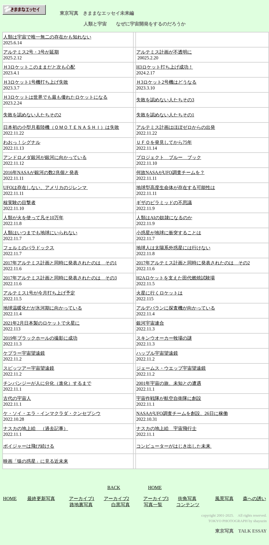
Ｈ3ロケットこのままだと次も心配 (39, 67)
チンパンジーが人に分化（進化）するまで (47, 383)
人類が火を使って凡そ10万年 (33, 217)
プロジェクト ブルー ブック (168, 157)
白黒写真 (120, 504)
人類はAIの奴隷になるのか (164, 217)
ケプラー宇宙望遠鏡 (24, 353)
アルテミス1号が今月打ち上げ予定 (39, 292)
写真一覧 (153, 504)
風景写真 (224, 498)
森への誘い (254, 498)
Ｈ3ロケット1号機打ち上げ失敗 (35, 82)
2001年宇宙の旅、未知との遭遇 (168, 383)
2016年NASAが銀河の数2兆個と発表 (41, 172)
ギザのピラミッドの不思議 (164, 202)
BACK (113, 487)
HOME (155, 487)
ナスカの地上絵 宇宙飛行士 (166, 428)
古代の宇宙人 (17, 398)
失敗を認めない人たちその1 (165, 114)
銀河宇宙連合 (150, 323)
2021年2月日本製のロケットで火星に (41, 323)
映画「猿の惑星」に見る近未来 (35, 461)
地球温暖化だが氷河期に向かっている (42, 308)
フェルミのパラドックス (28, 247)
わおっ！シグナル (21, 142)
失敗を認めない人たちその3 (165, 99)
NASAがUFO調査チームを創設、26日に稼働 (182, 413)
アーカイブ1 (81, 498)
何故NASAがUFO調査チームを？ (170, 172)
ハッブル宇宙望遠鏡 (157, 353)
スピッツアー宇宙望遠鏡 (28, 368)
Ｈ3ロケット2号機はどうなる (166, 82)
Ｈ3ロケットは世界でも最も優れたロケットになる (55, 97)
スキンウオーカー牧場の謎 (164, 338)
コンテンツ (187, 504)
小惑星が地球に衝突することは (168, 232)
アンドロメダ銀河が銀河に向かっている (45, 157)
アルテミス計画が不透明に (164, 52)
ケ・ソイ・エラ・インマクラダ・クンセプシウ (52, 413)
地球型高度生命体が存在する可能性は (175, 187)
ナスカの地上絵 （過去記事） (35, 428)
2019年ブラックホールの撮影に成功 (40, 338)
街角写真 (187, 498)
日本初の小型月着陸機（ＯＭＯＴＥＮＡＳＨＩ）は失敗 (61, 127)
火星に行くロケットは (159, 292)
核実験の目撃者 (19, 202)
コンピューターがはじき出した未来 (174, 446)
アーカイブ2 (116, 498)
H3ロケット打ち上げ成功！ (164, 67)
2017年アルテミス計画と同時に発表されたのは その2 (193, 262)
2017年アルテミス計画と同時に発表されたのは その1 (60, 262)
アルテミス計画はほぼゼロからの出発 (175, 127)
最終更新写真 (41, 498)
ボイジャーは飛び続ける (28, 446)
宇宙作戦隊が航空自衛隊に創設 (168, 398)
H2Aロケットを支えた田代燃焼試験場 (175, 277)
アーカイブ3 (156, 498)
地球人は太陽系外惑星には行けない (173, 247)
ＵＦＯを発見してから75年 (164, 142)
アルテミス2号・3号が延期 (31, 52)
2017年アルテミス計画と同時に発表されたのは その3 (60, 277)
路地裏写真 (81, 504)
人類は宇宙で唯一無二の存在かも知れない (47, 36)
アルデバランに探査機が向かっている (175, 308)
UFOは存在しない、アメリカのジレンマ (45, 187)
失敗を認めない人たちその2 (32, 114)
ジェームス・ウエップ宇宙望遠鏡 (171, 368)
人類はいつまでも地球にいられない (40, 232)
